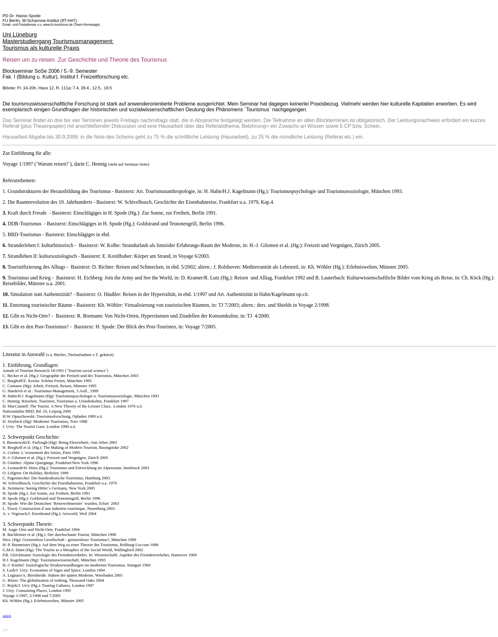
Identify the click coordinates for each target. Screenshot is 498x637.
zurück (7, 616)
